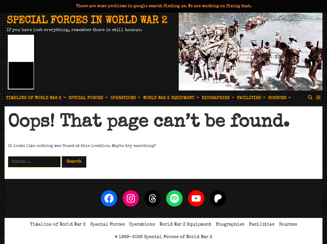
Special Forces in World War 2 (87, 21)
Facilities (252, 98)
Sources (280, 98)
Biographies (218, 98)
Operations (126, 98)
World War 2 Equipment (171, 98)
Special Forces (89, 98)
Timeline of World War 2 (36, 98)
